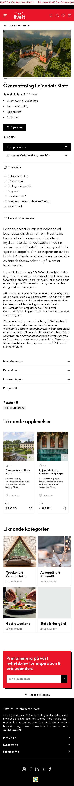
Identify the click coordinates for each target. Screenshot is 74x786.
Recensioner (37, 370)
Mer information (37, 361)
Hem (12, 25)
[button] (37, 737)
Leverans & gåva (37, 379)
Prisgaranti (11, 191)
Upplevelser (24, 25)
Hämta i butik (12, 206)
